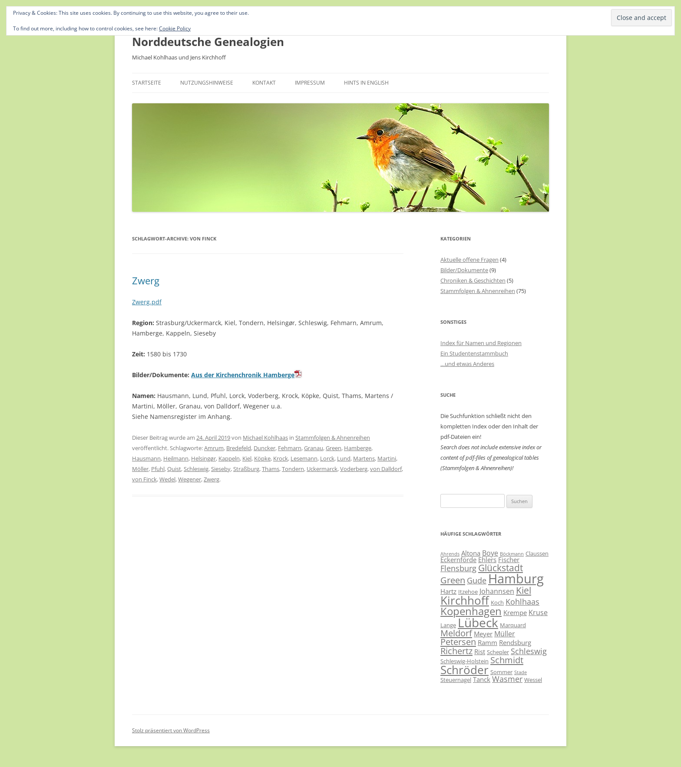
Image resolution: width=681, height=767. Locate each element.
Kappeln (229, 458)
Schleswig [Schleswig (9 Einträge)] (529, 651)
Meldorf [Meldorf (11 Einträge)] (456, 633)
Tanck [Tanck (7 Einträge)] (481, 679)
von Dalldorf (386, 469)
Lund (343, 458)
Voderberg (353, 469)
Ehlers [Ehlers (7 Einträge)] (487, 559)
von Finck (144, 479)
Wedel (167, 479)
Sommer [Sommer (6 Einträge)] (501, 672)
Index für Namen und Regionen (481, 343)
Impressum (310, 82)
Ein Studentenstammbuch (474, 353)
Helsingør (203, 458)
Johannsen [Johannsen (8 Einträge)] (496, 591)
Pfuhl (158, 469)
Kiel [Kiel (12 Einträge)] (523, 590)
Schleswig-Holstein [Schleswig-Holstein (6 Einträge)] (464, 661)
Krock (280, 458)
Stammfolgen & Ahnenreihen (332, 437)
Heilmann (175, 458)
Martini (386, 458)
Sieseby (221, 469)
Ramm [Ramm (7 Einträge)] (487, 642)
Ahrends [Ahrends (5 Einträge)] (450, 554)
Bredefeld (238, 448)
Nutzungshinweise (206, 82)
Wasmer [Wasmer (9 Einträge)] (507, 679)
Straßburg (246, 469)
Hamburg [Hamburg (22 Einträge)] (516, 578)
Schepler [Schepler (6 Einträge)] (498, 652)
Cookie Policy (175, 28)
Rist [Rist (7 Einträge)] (479, 651)
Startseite (146, 82)
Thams (270, 469)
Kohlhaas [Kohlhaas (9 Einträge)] (522, 601)
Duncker (264, 448)
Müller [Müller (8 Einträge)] (504, 634)
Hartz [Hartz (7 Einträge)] (448, 591)
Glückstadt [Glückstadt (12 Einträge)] (500, 567)
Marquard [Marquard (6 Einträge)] (513, 625)
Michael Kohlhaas (265, 437)
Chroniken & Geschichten (473, 280)
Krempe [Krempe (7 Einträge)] (515, 612)
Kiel (246, 458)
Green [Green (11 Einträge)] (452, 580)
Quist (174, 469)
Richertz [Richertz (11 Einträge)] (456, 651)
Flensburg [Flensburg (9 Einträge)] (458, 568)
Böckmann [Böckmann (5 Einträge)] (512, 554)
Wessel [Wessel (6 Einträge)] (533, 680)
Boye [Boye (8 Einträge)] (490, 553)
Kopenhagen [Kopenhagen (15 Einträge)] (471, 611)
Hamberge (357, 448)
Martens (364, 458)
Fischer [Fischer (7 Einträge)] (508, 559)
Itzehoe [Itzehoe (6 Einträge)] (468, 592)
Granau (313, 448)
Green (333, 448)
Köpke (262, 458)
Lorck (327, 458)
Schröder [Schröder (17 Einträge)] (464, 670)
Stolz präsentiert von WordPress (171, 730)
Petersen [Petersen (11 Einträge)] (458, 641)
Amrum (214, 448)
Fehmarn (289, 448)
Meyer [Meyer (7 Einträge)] (483, 633)
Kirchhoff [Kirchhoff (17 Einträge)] (464, 600)
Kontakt (264, 82)
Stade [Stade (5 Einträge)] (520, 672)
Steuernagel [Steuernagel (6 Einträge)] (455, 680)
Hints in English (366, 82)
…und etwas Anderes (467, 364)
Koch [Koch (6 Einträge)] (497, 602)
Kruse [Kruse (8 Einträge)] (538, 612)
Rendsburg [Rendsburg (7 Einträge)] (515, 642)
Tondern (293, 469)
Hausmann (146, 458)
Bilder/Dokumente (464, 270)
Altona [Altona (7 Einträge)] (470, 553)
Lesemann (304, 458)
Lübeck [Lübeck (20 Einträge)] (478, 622)
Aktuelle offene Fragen (469, 259)
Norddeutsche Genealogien (208, 41)
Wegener (189, 479)
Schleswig (196, 469)
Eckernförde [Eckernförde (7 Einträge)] (458, 559)
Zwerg (145, 280)
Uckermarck (322, 469)
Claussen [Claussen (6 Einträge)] (537, 553)
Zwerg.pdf (147, 302)
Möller (140, 469)
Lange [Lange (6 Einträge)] (448, 625)
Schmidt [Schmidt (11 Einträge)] (506, 660)
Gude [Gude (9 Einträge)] (476, 580)
